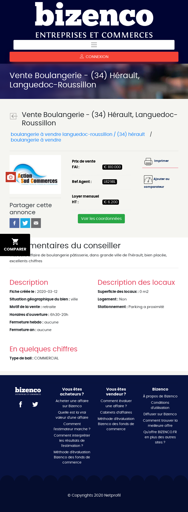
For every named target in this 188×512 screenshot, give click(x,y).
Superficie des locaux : (118, 292)
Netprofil (112, 495)
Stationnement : (113, 307)
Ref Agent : (82, 182)
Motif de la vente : (26, 307)
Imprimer (156, 160)
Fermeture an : (23, 330)
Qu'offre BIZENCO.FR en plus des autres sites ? (160, 437)
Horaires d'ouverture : (29, 315)
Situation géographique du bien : (40, 299)
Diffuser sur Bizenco (160, 414)
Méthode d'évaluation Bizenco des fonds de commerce (72, 457)
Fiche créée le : (23, 292)
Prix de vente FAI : (83, 164)
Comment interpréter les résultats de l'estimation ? (72, 441)
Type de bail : (21, 358)
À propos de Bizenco (160, 396)
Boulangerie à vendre (35, 140)
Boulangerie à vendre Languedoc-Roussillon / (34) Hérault (78, 134)
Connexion (94, 56)
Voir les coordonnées (101, 219)
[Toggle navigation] (94, 45)
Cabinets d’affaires (116, 412)
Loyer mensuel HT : (85, 199)
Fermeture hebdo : (26, 322)
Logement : (108, 299)
